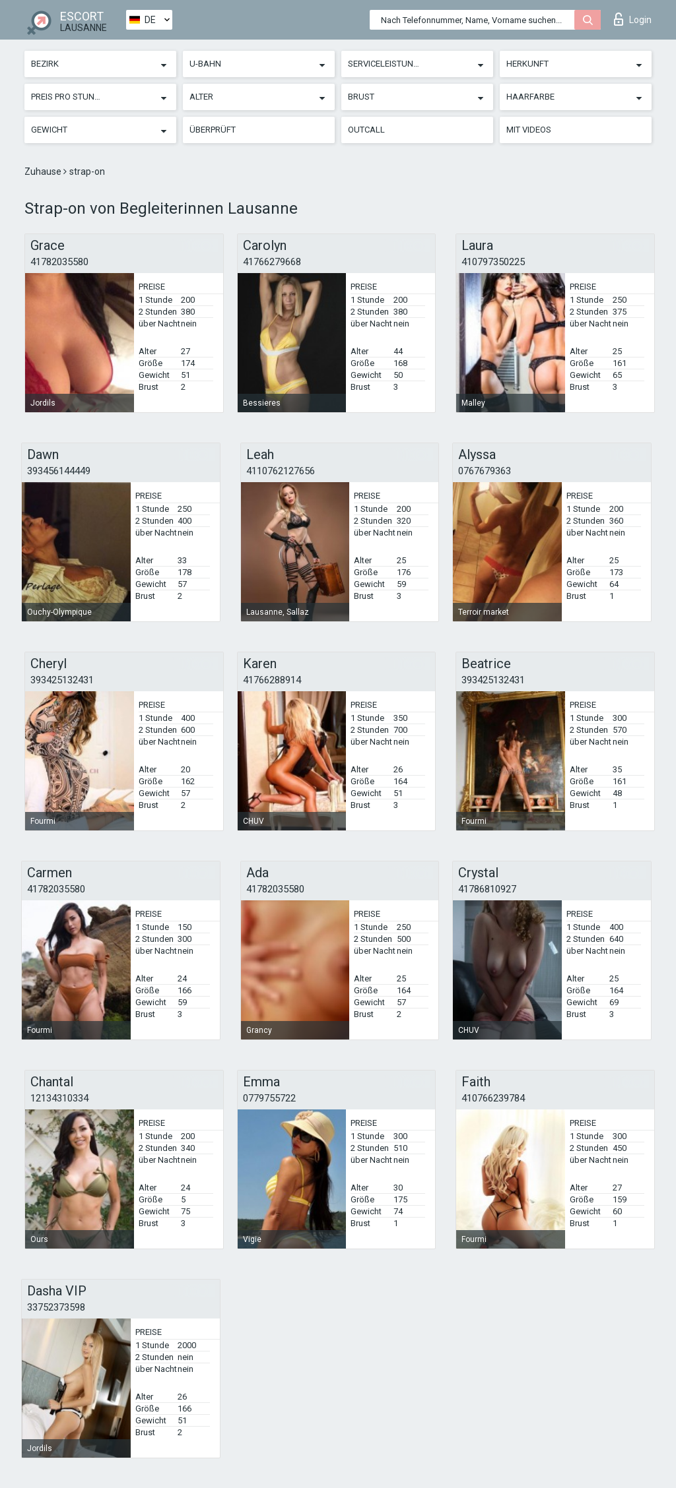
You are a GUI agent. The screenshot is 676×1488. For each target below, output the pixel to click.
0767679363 (484, 471)
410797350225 (493, 262)
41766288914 (272, 680)
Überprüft (212, 130)
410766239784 (493, 1098)
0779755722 (269, 1098)
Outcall (366, 130)
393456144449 (58, 471)
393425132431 (62, 680)
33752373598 (56, 1307)
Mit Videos (528, 130)
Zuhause (43, 171)
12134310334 (59, 1098)
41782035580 (59, 262)
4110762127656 (280, 471)
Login (633, 19)
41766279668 (272, 262)
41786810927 (487, 889)
